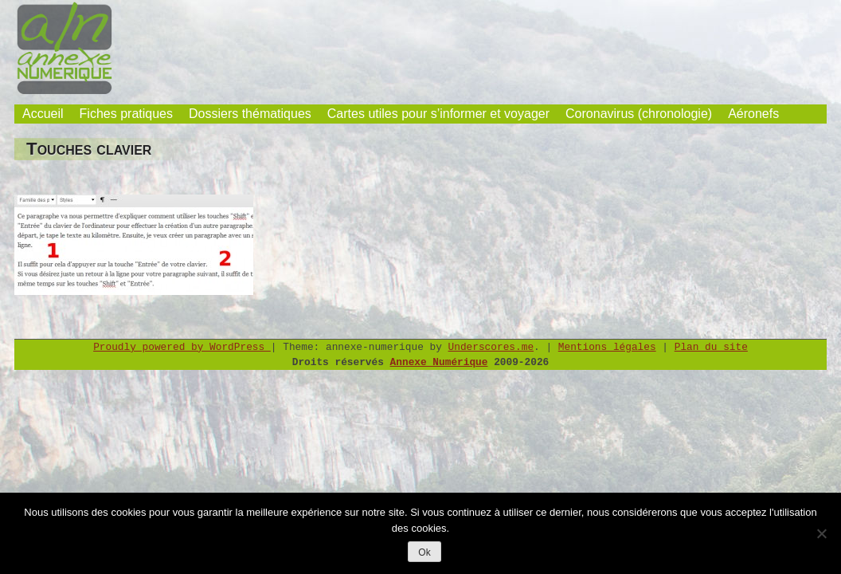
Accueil (43, 113)
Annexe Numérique (439, 362)
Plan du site (711, 347)
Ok (424, 552)
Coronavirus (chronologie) (638, 113)
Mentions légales (607, 347)
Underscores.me (491, 347)
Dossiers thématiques (250, 113)
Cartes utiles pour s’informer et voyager (438, 113)
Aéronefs (753, 113)
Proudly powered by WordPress (182, 347)
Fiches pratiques (126, 113)
